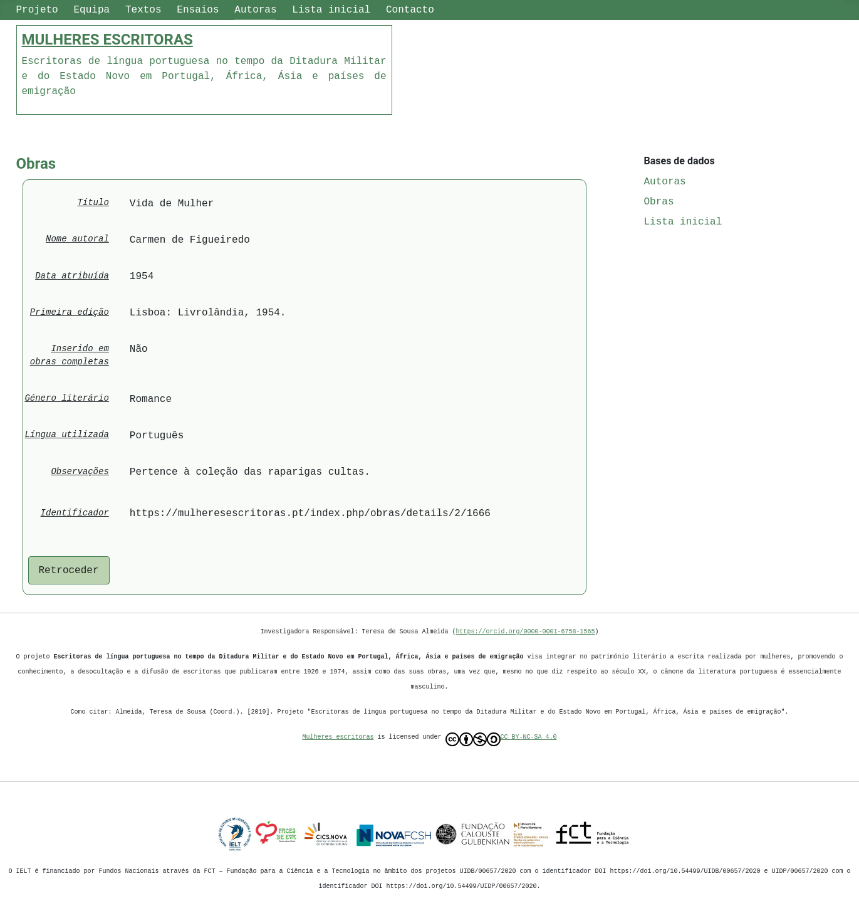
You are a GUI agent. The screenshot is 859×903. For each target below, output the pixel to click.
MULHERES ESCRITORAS (107, 39)
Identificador (75, 513)
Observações (79, 472)
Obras (659, 202)
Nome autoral (77, 239)
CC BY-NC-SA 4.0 (501, 739)
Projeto (37, 10)
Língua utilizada (66, 435)
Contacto (410, 10)
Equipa (92, 10)
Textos (143, 10)
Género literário (66, 398)
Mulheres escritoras (338, 736)
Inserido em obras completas (69, 355)
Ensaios (198, 10)
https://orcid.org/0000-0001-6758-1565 (525, 631)
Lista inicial (331, 10)
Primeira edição (69, 313)
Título (92, 203)
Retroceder (69, 571)
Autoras (255, 10)
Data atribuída (72, 276)
